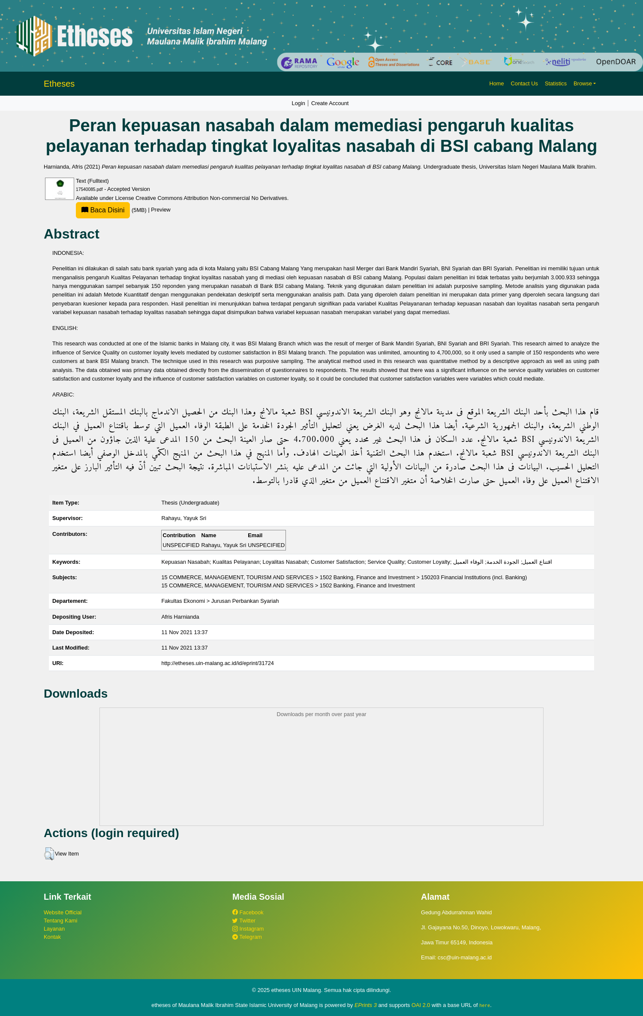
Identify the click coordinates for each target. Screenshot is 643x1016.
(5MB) (112, 210)
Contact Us (524, 83)
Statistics (556, 83)
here (484, 1005)
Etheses (59, 83)
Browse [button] (583, 83)
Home (496, 83)
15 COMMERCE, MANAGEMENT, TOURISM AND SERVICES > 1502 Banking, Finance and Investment (288, 585)
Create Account (330, 103)
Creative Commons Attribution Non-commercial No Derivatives (211, 198)
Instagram (248, 928)
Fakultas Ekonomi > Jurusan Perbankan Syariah (220, 601)
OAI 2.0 (421, 1005)
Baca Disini (102, 210)
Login (298, 103)
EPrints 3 (366, 1005)
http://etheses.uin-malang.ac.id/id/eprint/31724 (217, 663)
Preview (161, 210)
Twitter (243, 920)
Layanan (54, 928)
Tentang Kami (60, 920)
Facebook (248, 912)
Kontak (52, 937)
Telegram (247, 937)
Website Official (62, 912)
